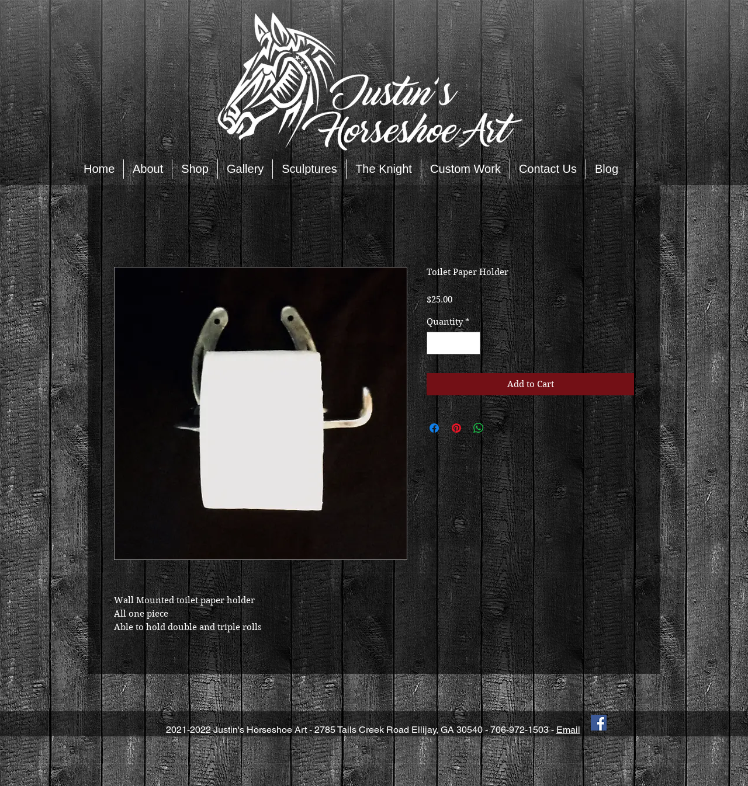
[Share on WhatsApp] (479, 428)
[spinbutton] (453, 343)
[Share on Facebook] (434, 428)
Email (568, 729)
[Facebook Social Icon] (599, 723)
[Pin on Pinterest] (456, 428)
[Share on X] (501, 428)
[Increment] (471, 343)
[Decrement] (436, 343)
